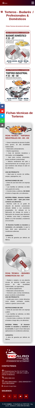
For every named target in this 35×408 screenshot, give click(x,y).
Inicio (3, 3)
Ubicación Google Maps (9, 386)
